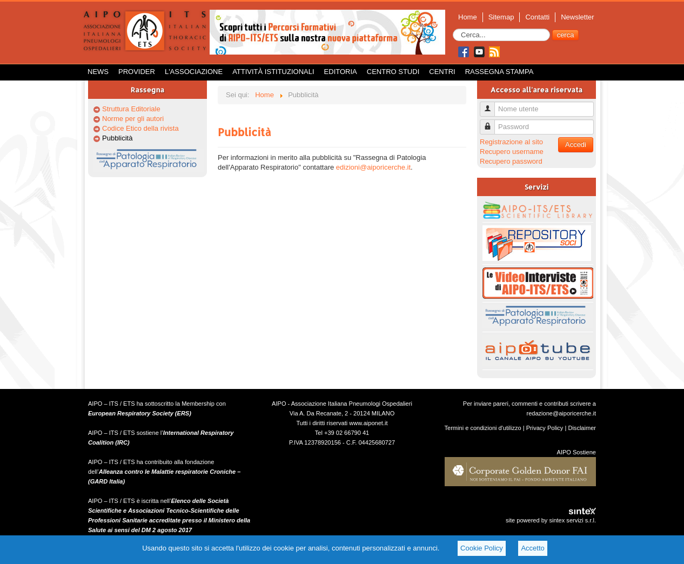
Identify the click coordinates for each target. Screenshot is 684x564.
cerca (565, 35)
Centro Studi (393, 72)
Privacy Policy (545, 428)
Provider (136, 72)
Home (467, 17)
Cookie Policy (481, 548)
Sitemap (501, 17)
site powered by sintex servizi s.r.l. (551, 520)
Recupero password (511, 161)
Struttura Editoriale (131, 109)
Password (491, 122)
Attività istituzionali (273, 72)
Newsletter (577, 17)
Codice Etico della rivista (140, 128)
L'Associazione (194, 72)
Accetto (532, 548)
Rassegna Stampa (499, 72)
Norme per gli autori (133, 119)
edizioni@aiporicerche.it (373, 167)
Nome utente (491, 104)
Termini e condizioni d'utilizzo (483, 428)
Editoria (340, 72)
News (98, 72)
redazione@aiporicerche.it (561, 413)
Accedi (575, 144)
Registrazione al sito (511, 142)
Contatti (537, 17)
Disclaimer (582, 428)
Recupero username (512, 151)
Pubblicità (117, 138)
